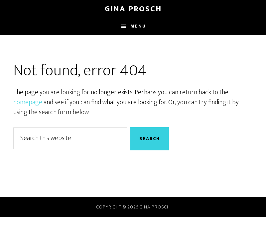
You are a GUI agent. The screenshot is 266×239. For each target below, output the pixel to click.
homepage (27, 102)
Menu (138, 26)
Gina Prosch (133, 9)
